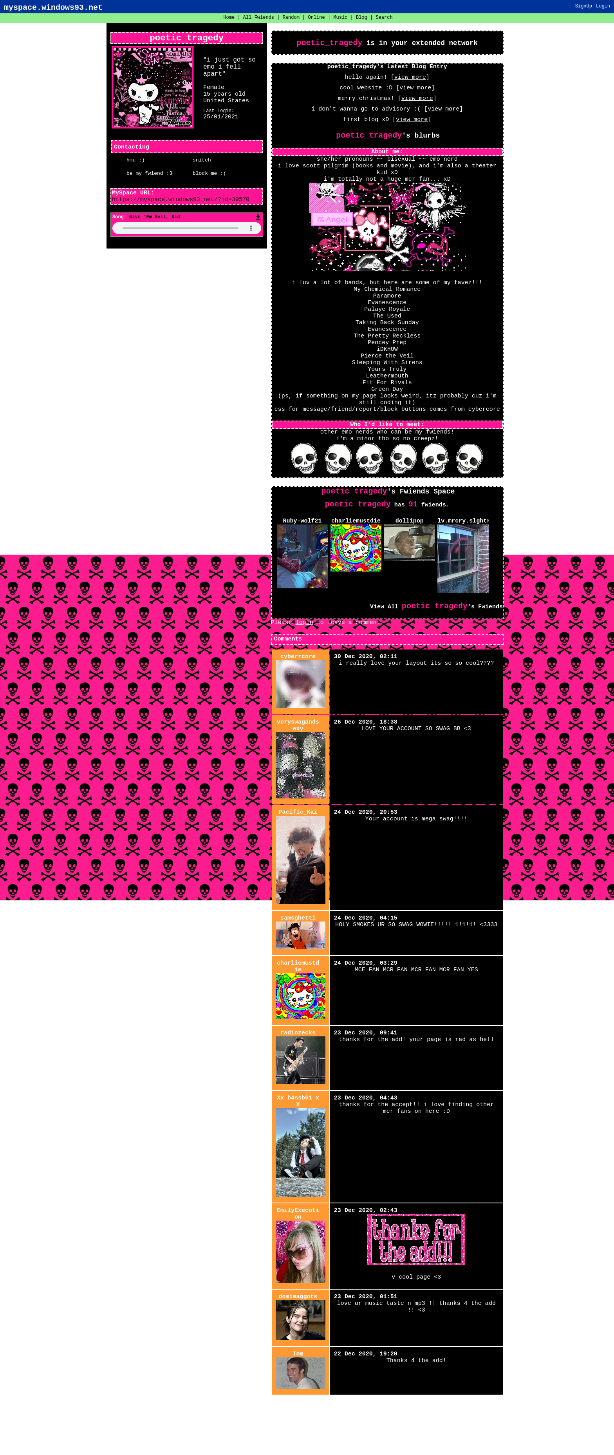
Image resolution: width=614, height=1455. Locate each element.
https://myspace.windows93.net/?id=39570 (180, 203)
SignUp (583, 7)
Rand (291, 18)
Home (229, 18)
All (258, 18)
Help (307, 1443)
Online (316, 18)
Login (603, 7)
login (304, 641)
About (290, 1443)
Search (384, 18)
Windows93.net (325, 1449)
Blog (361, 18)
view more (410, 81)
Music (340, 18)
